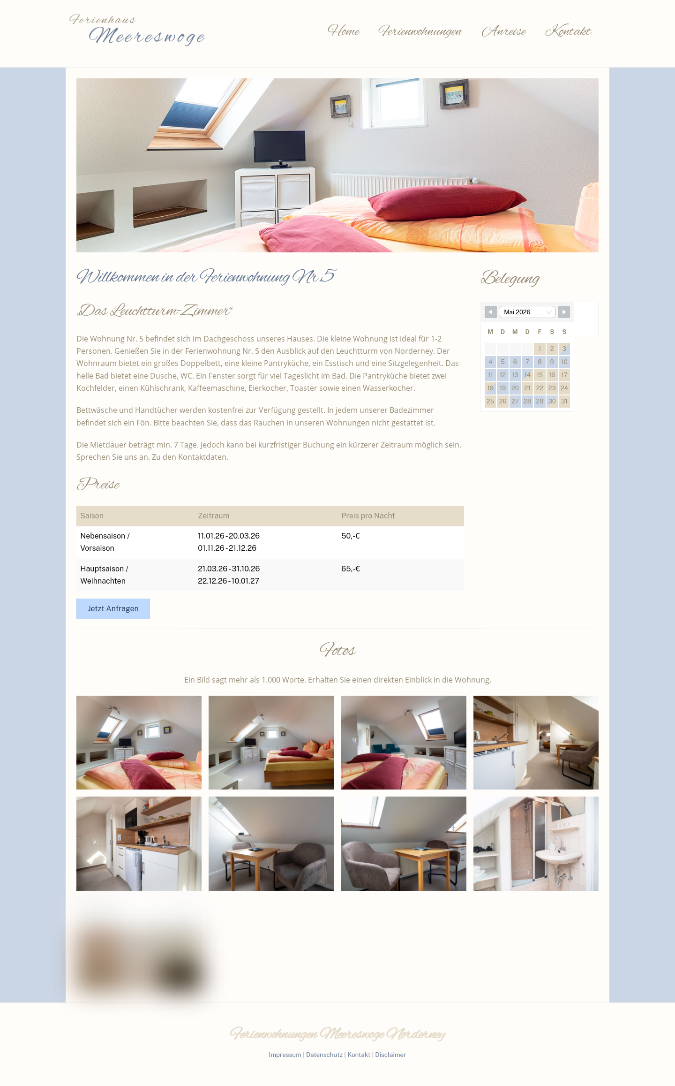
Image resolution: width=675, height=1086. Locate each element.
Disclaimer (390, 1054)
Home (343, 32)
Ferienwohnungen (420, 32)
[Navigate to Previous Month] (491, 312)
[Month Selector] (527, 312)
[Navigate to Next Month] (564, 312)
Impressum (285, 1054)
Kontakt (568, 32)
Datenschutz (324, 1054)
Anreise (503, 32)
